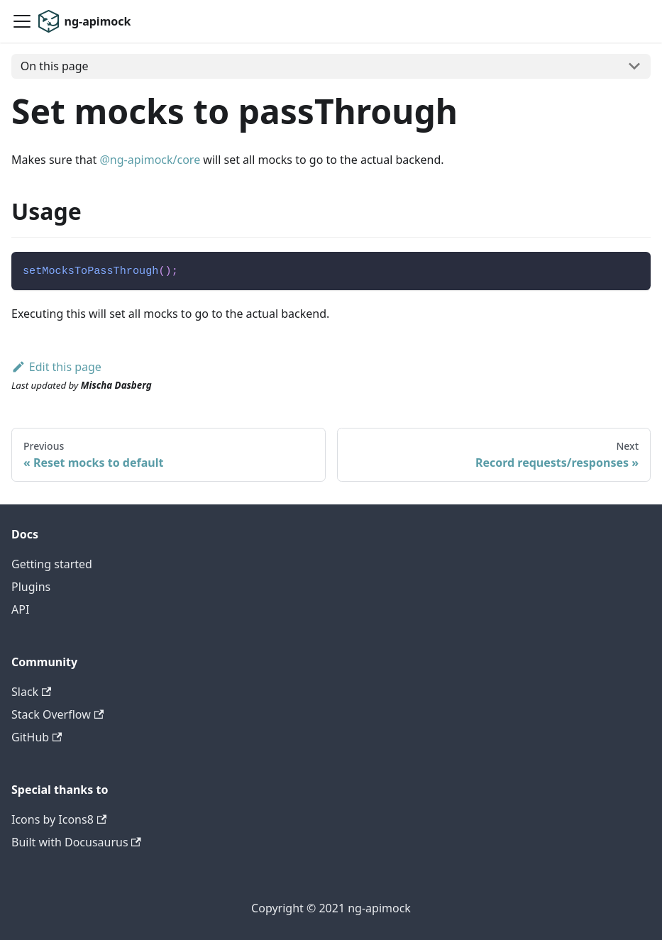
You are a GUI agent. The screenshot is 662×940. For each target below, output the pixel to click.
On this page (55, 66)
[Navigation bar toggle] (22, 21)
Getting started (51, 564)
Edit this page (56, 367)
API (20, 609)
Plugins (30, 587)
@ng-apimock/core (149, 159)
